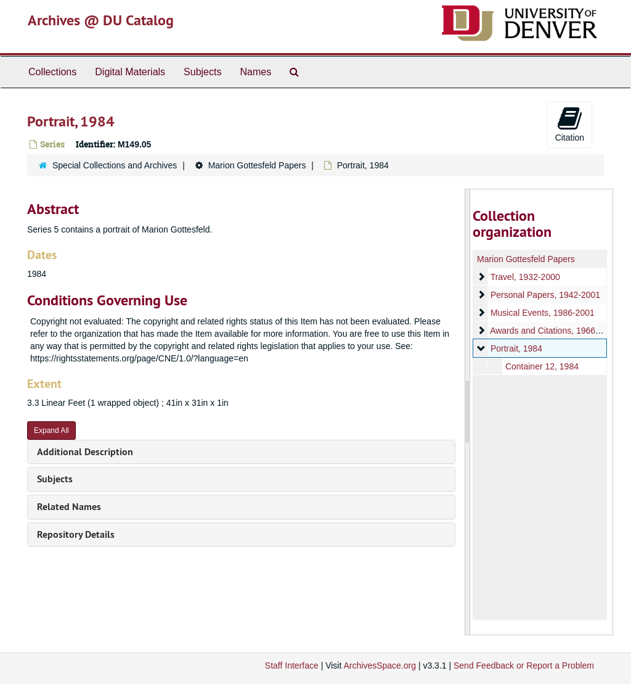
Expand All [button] (51, 430)
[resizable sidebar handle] (467, 412)
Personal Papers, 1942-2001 (545, 295)
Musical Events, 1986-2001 (542, 313)
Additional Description (85, 451)
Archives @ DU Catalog (101, 20)
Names (255, 72)
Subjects (202, 72)
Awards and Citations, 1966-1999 (553, 331)
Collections (52, 72)
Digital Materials (130, 72)
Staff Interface (292, 665)
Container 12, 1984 (541, 366)
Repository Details (76, 534)
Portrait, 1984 (516, 348)
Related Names (69, 506)
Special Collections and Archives (114, 165)
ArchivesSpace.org (379, 665)
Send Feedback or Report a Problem (524, 665)
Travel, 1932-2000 (525, 277)
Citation (569, 123)
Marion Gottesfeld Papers (257, 165)
